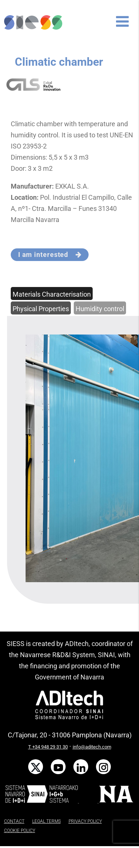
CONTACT (14, 821)
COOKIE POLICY (19, 830)
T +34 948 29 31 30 (48, 747)
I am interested (50, 254)
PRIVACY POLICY (85, 821)
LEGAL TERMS (46, 821)
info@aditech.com (92, 747)
